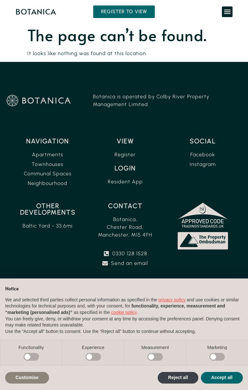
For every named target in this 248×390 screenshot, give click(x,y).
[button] (227, 11)
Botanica (35, 11)
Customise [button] (27, 377)
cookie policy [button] (123, 312)
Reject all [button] (178, 377)
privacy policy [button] (171, 299)
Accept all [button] (222, 377)
